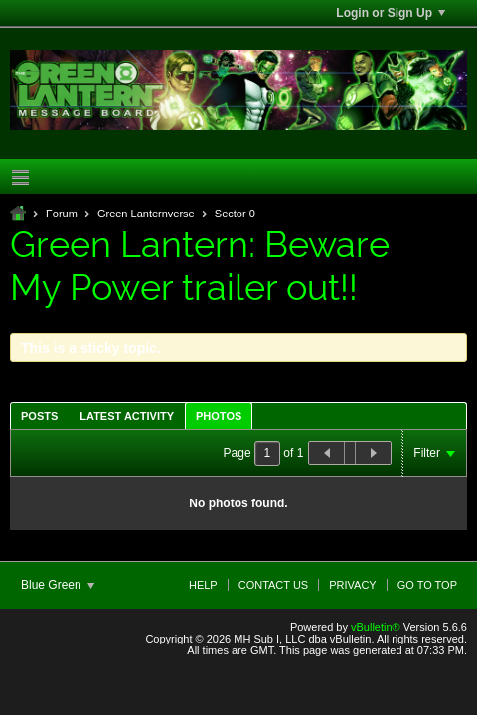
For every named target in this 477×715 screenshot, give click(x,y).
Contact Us (273, 585)
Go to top (427, 585)
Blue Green (57, 585)
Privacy (352, 585)
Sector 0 (235, 213)
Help (203, 585)
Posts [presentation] (39, 416)
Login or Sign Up (390, 13)
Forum (62, 213)
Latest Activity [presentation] (127, 416)
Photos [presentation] (218, 416)
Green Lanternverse (146, 213)
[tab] (39, 415)
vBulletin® (375, 627)
